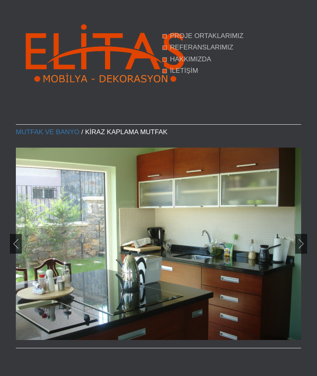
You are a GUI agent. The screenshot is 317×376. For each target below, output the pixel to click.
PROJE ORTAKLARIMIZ (206, 36)
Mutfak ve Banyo (48, 132)
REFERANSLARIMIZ (201, 47)
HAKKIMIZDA (190, 59)
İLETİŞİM (184, 70)
